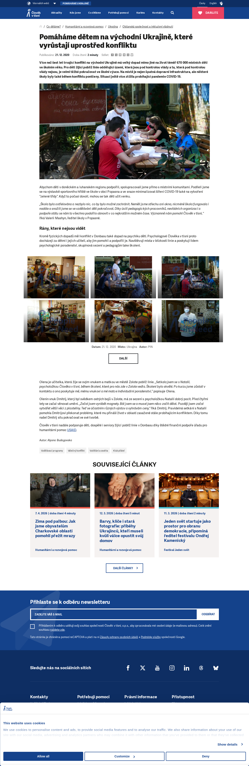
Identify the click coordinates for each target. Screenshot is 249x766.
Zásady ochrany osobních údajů (119, 637)
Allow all (43, 756)
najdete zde (57, 630)
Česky (202, 3)
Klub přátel (119, 450)
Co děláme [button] (94, 12)
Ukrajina (113, 26)
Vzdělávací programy (52, 450)
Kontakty (158, 12)
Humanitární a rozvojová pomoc (84, 26)
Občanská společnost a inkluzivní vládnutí (147, 26)
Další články (123, 568)
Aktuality (56, 12)
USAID (71, 430)
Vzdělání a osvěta (99, 450)
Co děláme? (53, 26)
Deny (205, 756)
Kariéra (140, 12)
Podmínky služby (151, 637)
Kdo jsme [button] (75, 12)
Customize (124, 756)
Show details (228, 744)
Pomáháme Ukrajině (76, 3)
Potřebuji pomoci (118, 12)
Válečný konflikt (76, 450)
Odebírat (208, 614)
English (213, 3)
